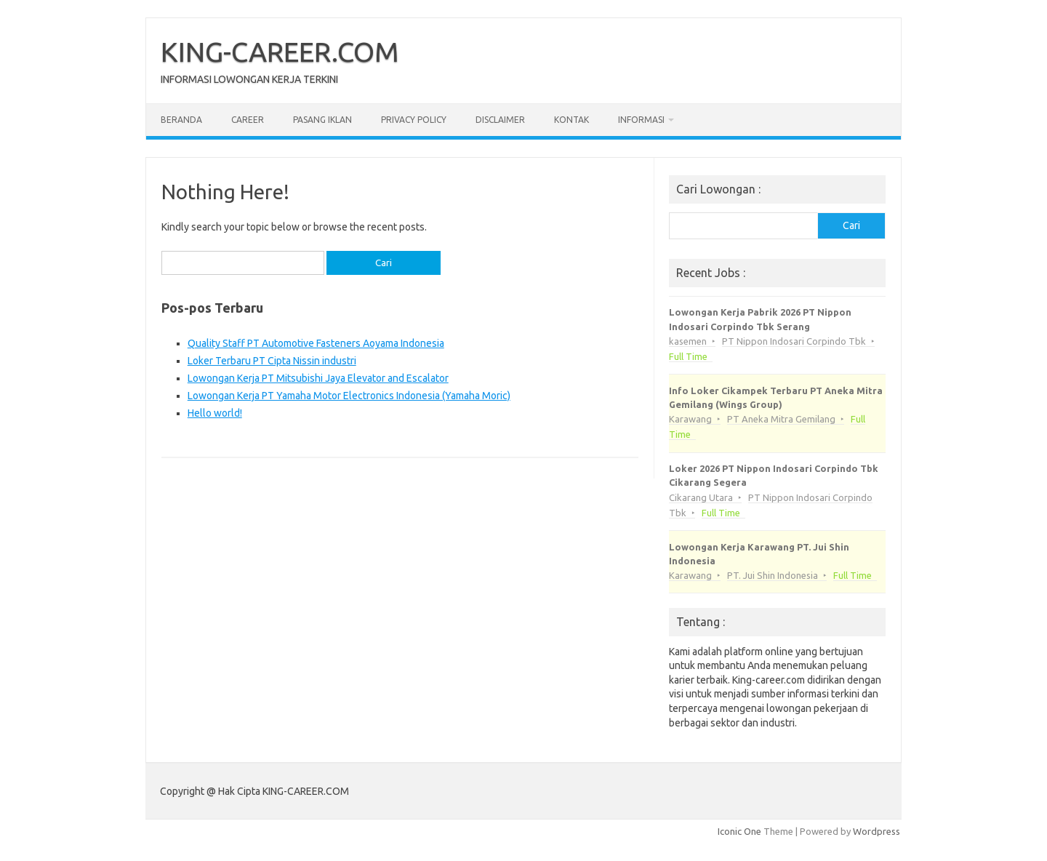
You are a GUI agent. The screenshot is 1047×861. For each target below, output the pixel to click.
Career (247, 119)
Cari (851, 225)
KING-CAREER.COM (280, 51)
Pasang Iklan (322, 119)
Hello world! (215, 413)
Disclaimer (500, 119)
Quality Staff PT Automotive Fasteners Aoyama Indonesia (316, 343)
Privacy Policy (413, 119)
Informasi (641, 119)
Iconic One (739, 831)
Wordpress (876, 831)
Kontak (571, 119)
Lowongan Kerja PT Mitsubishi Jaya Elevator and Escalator (318, 378)
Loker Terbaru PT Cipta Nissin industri (272, 361)
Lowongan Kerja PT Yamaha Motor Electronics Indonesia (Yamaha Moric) (349, 395)
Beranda (181, 119)
